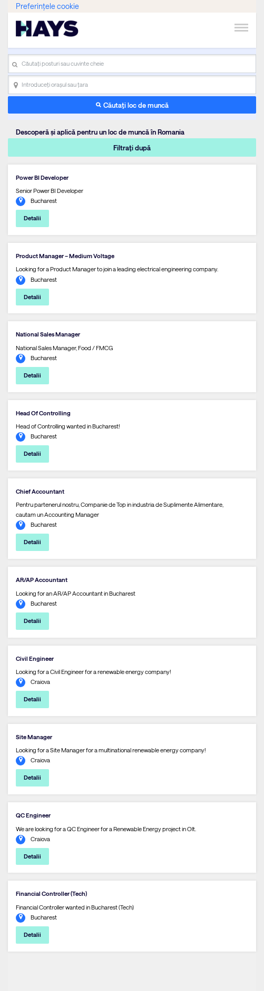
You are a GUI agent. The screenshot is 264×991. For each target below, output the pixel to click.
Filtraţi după (132, 147)
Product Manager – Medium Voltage (65, 255)
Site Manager (34, 736)
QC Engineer (33, 815)
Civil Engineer (35, 658)
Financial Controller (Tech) (51, 893)
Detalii (32, 217)
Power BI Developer (42, 177)
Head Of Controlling (43, 413)
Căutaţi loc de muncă (136, 105)
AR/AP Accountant (41, 579)
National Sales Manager (48, 334)
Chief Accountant (40, 491)
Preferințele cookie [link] (47, 6)
